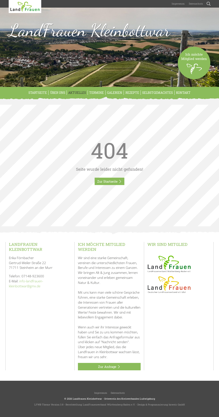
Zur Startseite (109, 181)
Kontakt (183, 93)
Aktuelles (77, 93)
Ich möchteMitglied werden (194, 65)
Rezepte (132, 93)
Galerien (114, 93)
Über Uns (57, 93)
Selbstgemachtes (157, 93)
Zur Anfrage (109, 366)
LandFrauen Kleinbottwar (89, 30)
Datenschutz (195, 3)
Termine (96, 93)
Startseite (37, 93)
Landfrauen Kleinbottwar (87, 398)
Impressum (178, 3)
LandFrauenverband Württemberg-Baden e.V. (109, 404)
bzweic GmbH (177, 404)
